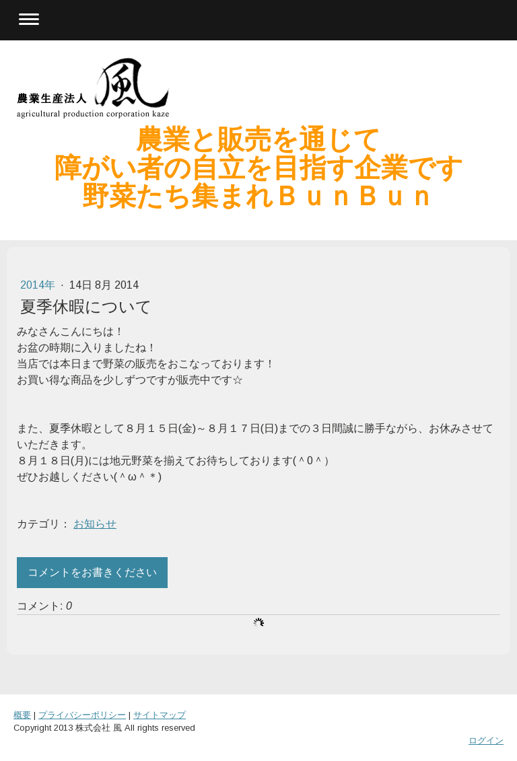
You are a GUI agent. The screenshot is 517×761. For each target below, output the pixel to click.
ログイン (486, 740)
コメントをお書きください (92, 572)
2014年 (39, 285)
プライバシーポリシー (82, 715)
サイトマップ (159, 715)
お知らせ (94, 524)
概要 (22, 715)
